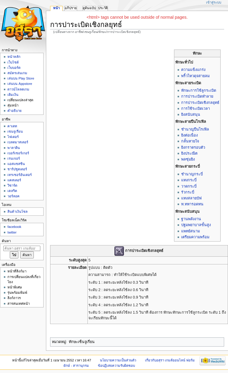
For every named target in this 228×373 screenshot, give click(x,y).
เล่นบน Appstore (19, 83)
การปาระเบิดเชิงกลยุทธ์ (200, 103)
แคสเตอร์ (14, 180)
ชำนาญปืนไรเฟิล (195, 129)
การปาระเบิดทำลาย (197, 96)
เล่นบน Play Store (20, 78)
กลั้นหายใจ (190, 141)
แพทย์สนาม (190, 231)
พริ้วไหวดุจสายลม (195, 76)
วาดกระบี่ (189, 186)
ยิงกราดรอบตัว (193, 147)
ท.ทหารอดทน (192, 204)
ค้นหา (6, 241)
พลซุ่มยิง (188, 159)
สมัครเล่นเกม (17, 73)
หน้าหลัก (13, 56)
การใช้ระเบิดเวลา (195, 109)
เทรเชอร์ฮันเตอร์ (19, 175)
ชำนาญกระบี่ (192, 174)
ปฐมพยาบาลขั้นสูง (196, 225)
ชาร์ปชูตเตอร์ (17, 169)
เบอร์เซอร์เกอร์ (18, 153)
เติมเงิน (12, 94)
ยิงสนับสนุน (190, 114)
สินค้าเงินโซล (17, 211)
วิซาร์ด (12, 185)
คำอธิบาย (14, 110)
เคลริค (12, 191)
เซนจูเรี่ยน (15, 131)
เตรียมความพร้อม (195, 237)
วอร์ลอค (13, 196)
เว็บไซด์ (13, 62)
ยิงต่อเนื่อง (189, 135)
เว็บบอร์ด (13, 67)
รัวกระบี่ (187, 192)
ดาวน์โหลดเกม (18, 89)
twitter (12, 232)
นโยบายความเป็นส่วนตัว (118, 360)
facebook (14, 226)
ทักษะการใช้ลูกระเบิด (198, 90)
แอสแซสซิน (16, 164)
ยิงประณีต (189, 153)
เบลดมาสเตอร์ (17, 142)
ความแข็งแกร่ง (193, 70)
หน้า (56, 8)
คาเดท (12, 126)
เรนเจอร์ (13, 158)
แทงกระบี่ (189, 180)
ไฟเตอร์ (13, 137)
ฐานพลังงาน (191, 219)
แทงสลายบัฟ (191, 198)
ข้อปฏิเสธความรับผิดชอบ (116, 365)
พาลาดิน (13, 148)
